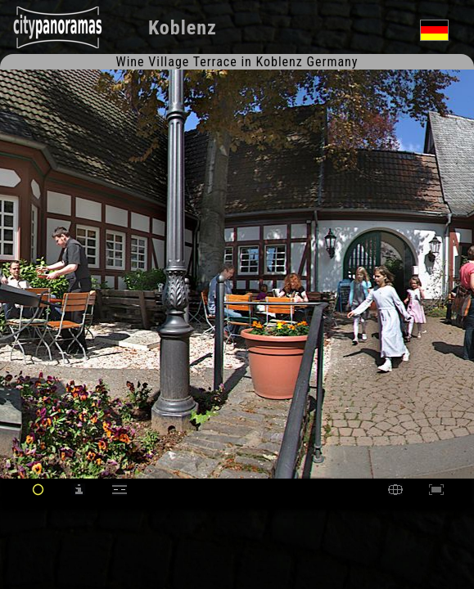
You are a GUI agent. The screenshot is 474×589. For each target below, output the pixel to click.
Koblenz (182, 27)
